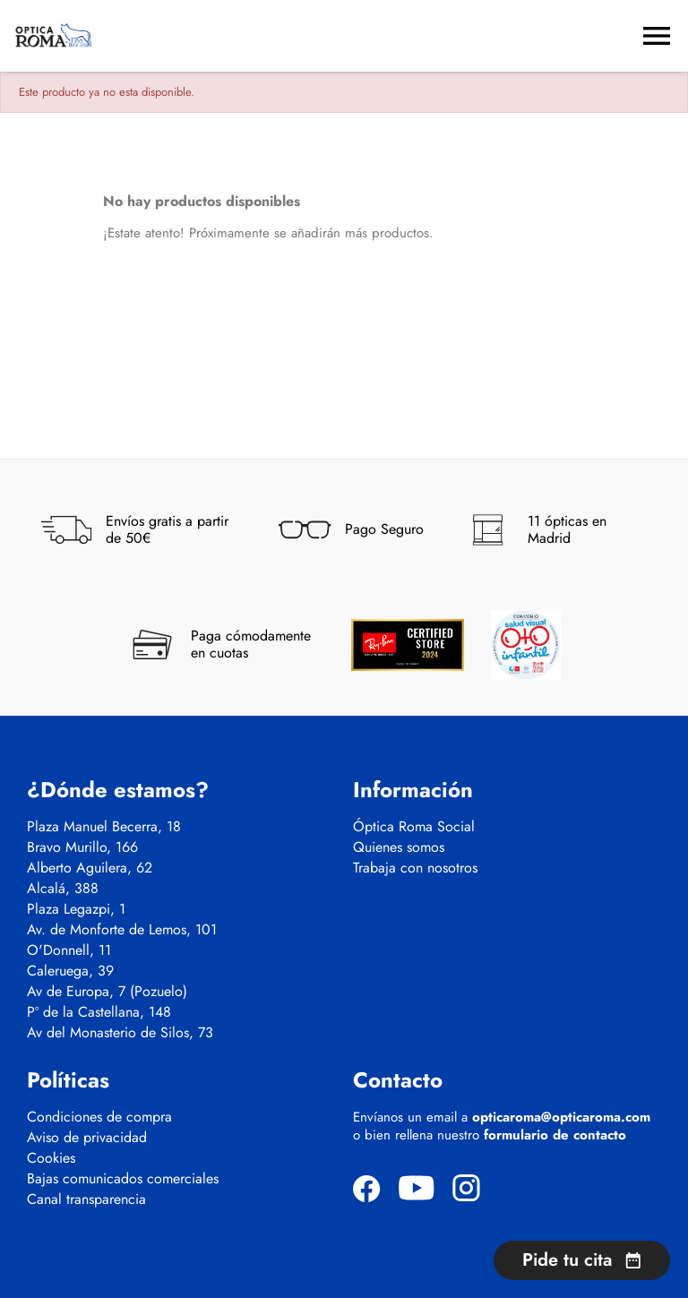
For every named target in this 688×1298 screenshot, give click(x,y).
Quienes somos (398, 847)
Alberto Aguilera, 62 (89, 868)
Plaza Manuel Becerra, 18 (104, 827)
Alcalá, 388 (63, 889)
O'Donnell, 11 (69, 950)
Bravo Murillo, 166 (82, 847)
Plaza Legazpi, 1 (76, 909)
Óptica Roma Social (414, 827)
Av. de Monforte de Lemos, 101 (122, 930)
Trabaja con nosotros (415, 868)
